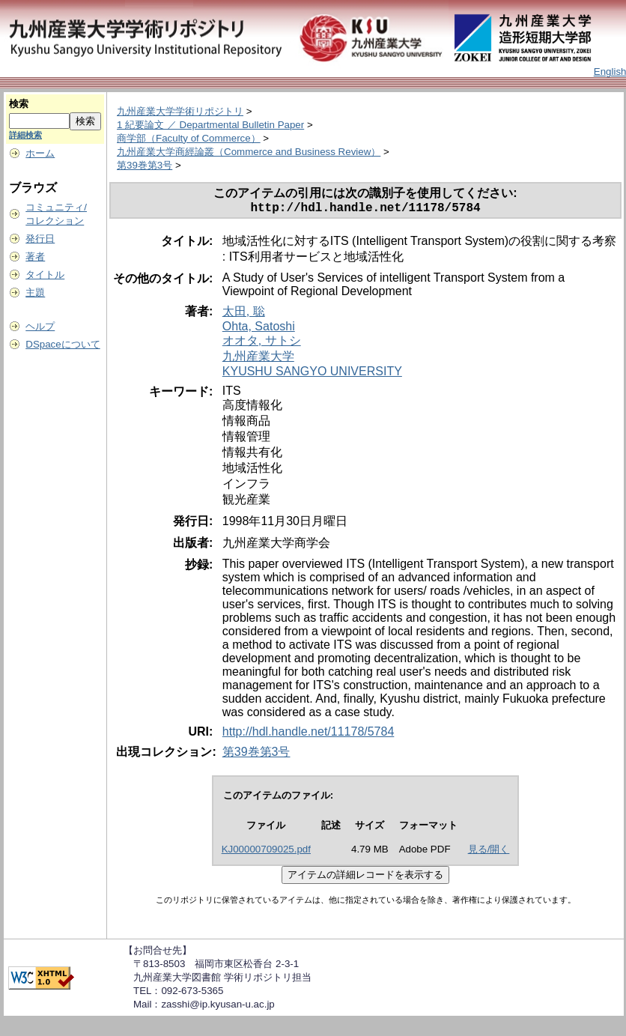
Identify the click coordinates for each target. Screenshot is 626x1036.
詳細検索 (25, 134)
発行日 (40, 238)
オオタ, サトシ (261, 343)
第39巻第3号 (144, 165)
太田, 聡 (243, 314)
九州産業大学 (258, 359)
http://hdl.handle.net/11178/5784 (308, 734)
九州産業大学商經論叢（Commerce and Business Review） (248, 151)
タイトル (44, 274)
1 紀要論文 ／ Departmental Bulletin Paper (210, 124)
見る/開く (489, 852)
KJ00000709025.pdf (266, 852)
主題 (35, 292)
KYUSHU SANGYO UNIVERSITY (312, 374)
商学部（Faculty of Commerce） (189, 138)
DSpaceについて (62, 344)
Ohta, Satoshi (258, 329)
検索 (18, 103)
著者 (35, 256)
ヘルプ (40, 326)
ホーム (40, 153)
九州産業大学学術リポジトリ (180, 111)
